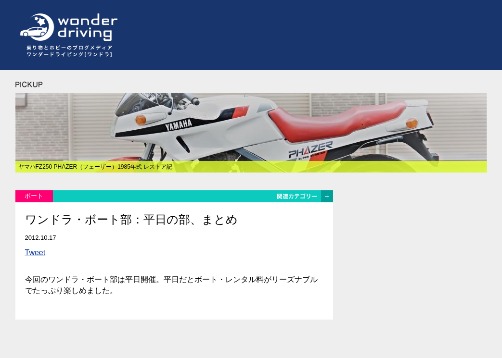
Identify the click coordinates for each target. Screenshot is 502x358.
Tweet (35, 252)
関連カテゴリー (304, 196)
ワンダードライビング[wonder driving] (66, 27)
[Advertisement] (312, 35)
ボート (34, 195)
